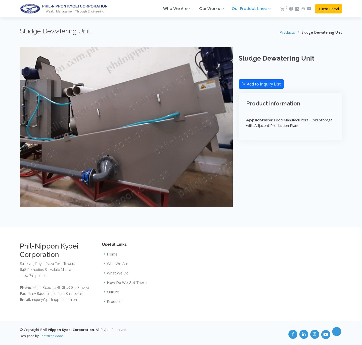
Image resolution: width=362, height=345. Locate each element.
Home (112, 254)
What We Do (118, 273)
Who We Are (117, 263)
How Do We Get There (127, 282)
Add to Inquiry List (261, 84)
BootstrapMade (51, 336)
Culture (113, 292)
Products (287, 32)
